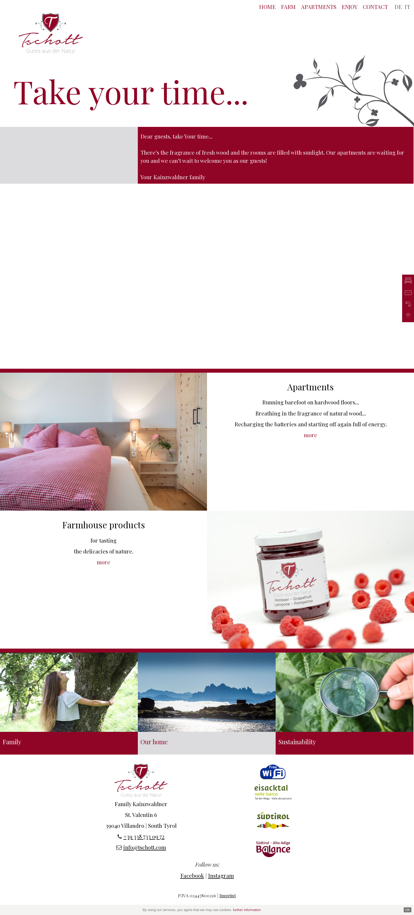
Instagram (221, 875)
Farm (288, 6)
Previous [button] (51, 280)
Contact (375, 6)
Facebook (192, 875)
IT (407, 6)
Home (267, 6)
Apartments (318, 6)
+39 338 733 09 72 (143, 836)
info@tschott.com (144, 847)
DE (398, 6)
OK (407, 910)
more (310, 434)
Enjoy (349, 6)
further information (247, 910)
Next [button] (362, 280)
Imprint (227, 895)
